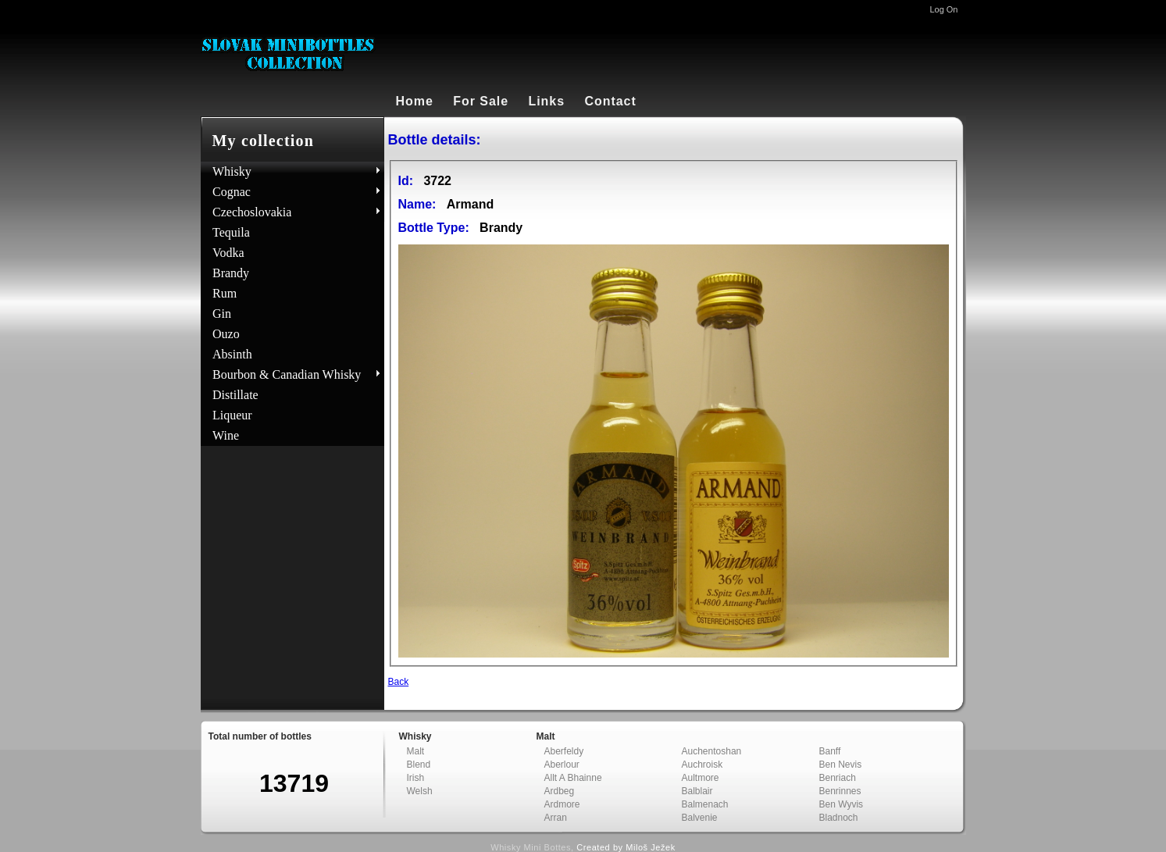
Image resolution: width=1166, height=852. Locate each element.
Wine (225, 435)
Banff (830, 751)
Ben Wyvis (841, 804)
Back (398, 681)
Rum (224, 293)
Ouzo (226, 333)
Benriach (837, 777)
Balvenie (700, 817)
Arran (555, 817)
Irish (416, 777)
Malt (416, 751)
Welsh (420, 791)
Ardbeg (559, 791)
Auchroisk (702, 764)
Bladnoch (838, 817)
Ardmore (562, 804)
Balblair (697, 791)
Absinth (232, 354)
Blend (419, 764)
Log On (943, 9)
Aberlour (561, 764)
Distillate (235, 394)
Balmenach (705, 804)
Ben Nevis (840, 764)
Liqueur (232, 415)
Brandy (230, 273)
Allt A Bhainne (573, 777)
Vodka (228, 252)
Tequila (231, 232)
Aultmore (700, 777)
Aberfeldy (564, 751)
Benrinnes (840, 791)
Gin (221, 313)
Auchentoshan (712, 751)
